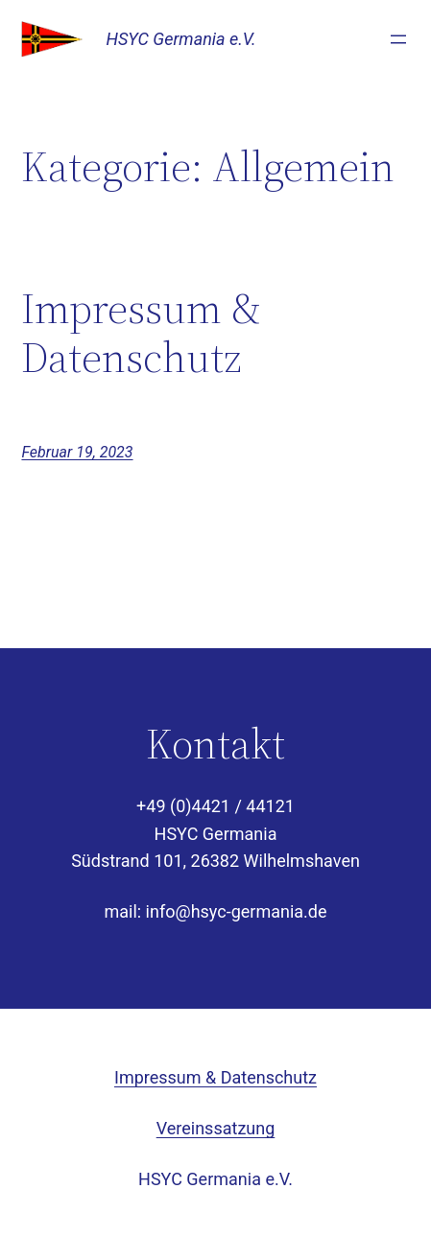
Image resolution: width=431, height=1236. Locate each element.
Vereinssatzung (215, 1128)
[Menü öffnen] (398, 39)
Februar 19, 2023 (76, 452)
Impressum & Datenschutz (141, 333)
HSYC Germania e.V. (180, 39)
